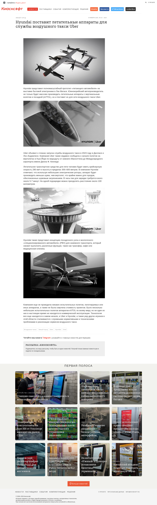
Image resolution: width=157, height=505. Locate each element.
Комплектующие (71, 9)
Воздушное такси (30, 329)
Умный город (21, 18)
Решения (84, 9)
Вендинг (117, 419)
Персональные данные (116, 492)
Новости (32, 9)
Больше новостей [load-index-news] (78, 483)
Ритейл (52, 415)
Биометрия (86, 380)
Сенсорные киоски (89, 422)
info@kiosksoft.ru (133, 492)
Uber (51, 329)
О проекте (151, 2)
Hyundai (58, 329)
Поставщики (45, 9)
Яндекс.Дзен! (21, 3)
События (57, 9)
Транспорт (118, 383)
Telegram (46, 338)
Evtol (64, 329)
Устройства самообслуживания (31, 393)
